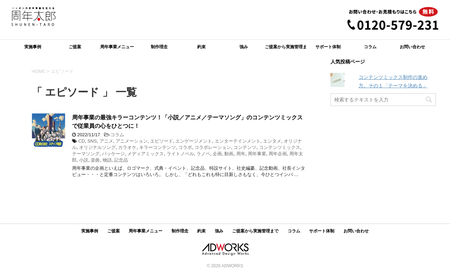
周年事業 (257, 153)
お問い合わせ (412, 46)
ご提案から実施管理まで (286, 49)
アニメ (106, 141)
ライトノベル (180, 153)
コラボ (185, 147)
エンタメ (272, 141)
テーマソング (85, 153)
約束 (201, 46)
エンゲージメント (193, 141)
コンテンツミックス (279, 147)
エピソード (161, 141)
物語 (107, 160)
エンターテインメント (238, 141)
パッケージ (113, 153)
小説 (83, 160)
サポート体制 (328, 46)
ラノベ (203, 153)
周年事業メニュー (117, 46)
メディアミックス (145, 153)
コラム (370, 46)
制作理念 (159, 46)
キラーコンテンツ (157, 147)
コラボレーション (212, 147)
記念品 (121, 160)
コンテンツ (244, 147)
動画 (228, 153)
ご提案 (75, 46)
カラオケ (127, 147)
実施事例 (32, 46)
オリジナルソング (97, 147)
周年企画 (278, 153)
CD (81, 141)
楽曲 (95, 160)
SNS (92, 141)
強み (243, 46)
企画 (217, 153)
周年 (240, 153)
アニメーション (132, 141)
